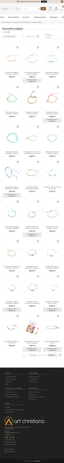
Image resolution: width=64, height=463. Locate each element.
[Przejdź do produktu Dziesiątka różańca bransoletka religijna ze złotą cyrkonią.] (32, 287)
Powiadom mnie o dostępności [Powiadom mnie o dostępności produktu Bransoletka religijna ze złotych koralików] (32, 80)
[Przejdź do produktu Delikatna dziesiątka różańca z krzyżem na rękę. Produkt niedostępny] (32, 212)
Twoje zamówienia (34, 377)
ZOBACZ (44, 1)
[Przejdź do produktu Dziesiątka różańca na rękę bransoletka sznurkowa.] (32, 137)
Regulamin (8, 381)
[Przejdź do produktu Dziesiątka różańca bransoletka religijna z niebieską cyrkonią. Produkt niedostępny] (11, 287)
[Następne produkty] (52, 355)
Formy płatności (9, 392)
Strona (28, 36)
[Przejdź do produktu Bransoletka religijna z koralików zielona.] (52, 137)
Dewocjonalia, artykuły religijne (21, 22)
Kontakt (7, 407)
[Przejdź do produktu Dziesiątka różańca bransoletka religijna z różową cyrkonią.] (52, 252)
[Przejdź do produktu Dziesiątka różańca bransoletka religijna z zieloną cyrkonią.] (32, 252)
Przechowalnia (33, 381)
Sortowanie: (48, 35)
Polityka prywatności (34, 392)
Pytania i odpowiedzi (11, 379)
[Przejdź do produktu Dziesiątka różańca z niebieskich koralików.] (11, 137)
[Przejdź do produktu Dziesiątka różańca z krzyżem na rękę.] (52, 212)
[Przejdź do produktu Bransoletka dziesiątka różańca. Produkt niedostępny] (52, 327)
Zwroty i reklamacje (10, 377)
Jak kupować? (33, 399)
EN (17, 8)
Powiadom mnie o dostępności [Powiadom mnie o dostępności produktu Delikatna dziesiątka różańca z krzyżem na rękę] (32, 234)
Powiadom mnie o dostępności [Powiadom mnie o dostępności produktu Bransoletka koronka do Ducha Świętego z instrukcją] (32, 349)
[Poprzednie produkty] (32, 355)
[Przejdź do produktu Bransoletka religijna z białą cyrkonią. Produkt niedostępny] (52, 287)
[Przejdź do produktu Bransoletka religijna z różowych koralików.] (11, 58)
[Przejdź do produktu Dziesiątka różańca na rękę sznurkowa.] (52, 173)
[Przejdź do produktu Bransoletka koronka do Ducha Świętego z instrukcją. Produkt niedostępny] (32, 327)
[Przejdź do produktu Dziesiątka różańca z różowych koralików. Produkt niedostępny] (52, 98)
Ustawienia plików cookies (36, 397)
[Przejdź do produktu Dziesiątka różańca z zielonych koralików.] (11, 98)
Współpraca (32, 394)
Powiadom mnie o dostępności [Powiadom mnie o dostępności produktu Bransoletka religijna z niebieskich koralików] (12, 195)
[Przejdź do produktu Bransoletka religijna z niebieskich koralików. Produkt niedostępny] (11, 173)
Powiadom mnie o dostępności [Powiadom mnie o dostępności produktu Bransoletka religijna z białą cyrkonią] (52, 309)
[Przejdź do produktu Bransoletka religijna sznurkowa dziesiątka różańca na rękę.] (11, 212)
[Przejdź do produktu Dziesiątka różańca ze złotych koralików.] (32, 98)
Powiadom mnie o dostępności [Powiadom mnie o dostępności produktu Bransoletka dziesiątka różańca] (52, 349)
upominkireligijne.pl (6, 22)
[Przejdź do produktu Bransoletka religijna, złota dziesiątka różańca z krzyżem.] (11, 252)
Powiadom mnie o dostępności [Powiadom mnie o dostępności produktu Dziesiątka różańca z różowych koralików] (52, 120)
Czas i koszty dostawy (11, 394)
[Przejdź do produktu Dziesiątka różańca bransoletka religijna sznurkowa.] (32, 173)
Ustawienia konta (33, 379)
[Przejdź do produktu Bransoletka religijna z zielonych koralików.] (52, 58)
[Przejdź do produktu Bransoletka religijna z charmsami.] (11, 327)
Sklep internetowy (31, 461)
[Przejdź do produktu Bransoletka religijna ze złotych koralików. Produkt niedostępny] (32, 58)
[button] (43, 8)
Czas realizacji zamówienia (12, 397)
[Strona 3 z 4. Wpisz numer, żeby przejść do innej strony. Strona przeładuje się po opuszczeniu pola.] (31, 36)
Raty (6, 384)
